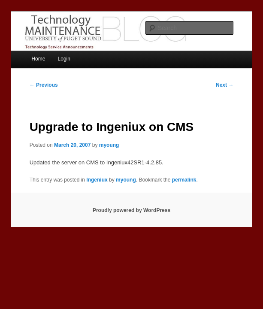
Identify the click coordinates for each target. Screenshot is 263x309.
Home (38, 59)
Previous (44, 85)
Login (64, 59)
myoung (109, 145)
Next (224, 85)
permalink (184, 180)
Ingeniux (96, 180)
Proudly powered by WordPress (131, 210)
